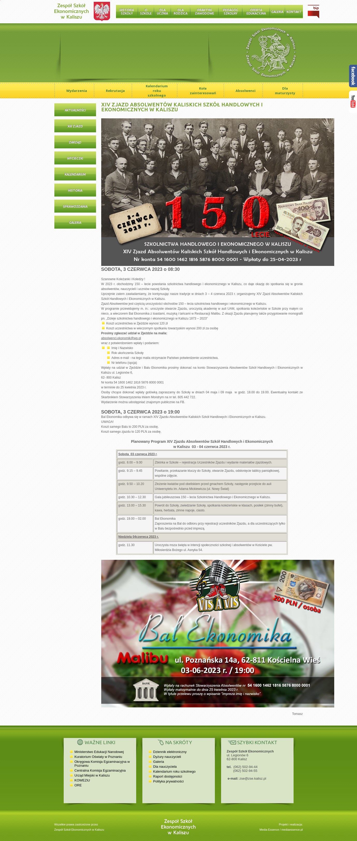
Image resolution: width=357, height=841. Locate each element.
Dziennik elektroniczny (170, 752)
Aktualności (75, 110)
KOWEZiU (82, 780)
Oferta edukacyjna (256, 11)
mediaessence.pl (292, 829)
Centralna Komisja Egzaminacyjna (100, 770)
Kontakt (294, 11)
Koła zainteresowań (203, 90)
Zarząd (75, 142)
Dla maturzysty (285, 90)
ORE (78, 785)
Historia (75, 190)
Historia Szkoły (127, 11)
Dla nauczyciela (165, 767)
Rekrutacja (115, 90)
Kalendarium (75, 174)
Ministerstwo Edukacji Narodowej (99, 752)
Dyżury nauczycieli (167, 757)
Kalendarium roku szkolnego (157, 91)
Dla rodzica (180, 11)
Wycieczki (75, 158)
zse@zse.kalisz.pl (252, 778)
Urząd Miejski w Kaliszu (92, 775)
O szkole (146, 11)
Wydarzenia (76, 90)
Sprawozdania (75, 206)
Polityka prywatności (168, 781)
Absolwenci (246, 90)
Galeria (277, 11)
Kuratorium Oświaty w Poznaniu (98, 757)
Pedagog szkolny (230, 11)
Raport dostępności (167, 776)
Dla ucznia (162, 11)
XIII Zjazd (75, 126)
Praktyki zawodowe (204, 11)
